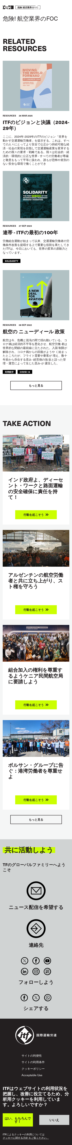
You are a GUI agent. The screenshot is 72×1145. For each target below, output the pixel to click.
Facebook (36, 960)
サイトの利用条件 (33, 1062)
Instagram (36, 971)
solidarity (11, 260)
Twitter (24, 960)
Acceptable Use (32, 1075)
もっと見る (36, 385)
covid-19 (25, 371)
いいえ (54, 1120)
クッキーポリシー (33, 1068)
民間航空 (9, 371)
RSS (47, 971)
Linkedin (24, 971)
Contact (36, 930)
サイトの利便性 (32, 1055)
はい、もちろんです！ (18, 1120)
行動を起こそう (58, 7)
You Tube (47, 960)
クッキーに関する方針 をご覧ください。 (26, 1138)
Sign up (36, 892)
